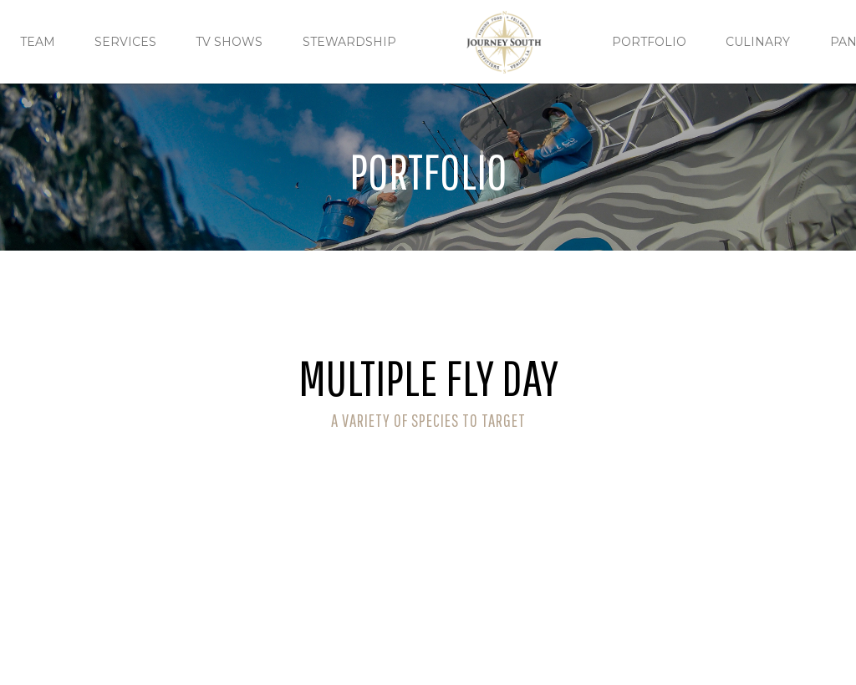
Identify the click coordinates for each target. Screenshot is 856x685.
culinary (758, 41)
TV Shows (229, 41)
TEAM (37, 41)
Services (125, 41)
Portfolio (649, 41)
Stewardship (349, 41)
